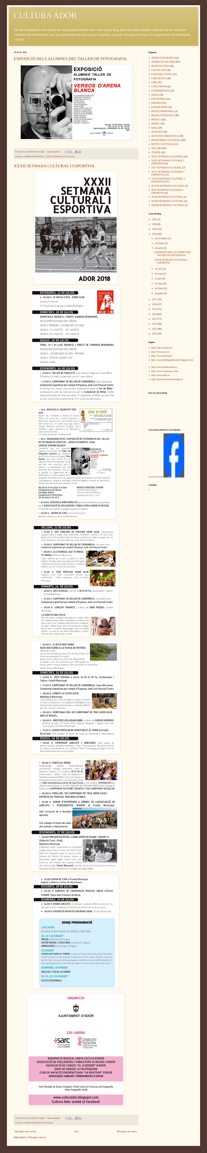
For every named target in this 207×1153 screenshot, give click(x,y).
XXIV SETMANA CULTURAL (167, 156)
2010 (155, 333)
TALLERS (156, 148)
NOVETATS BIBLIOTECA (165, 136)
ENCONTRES (158, 99)
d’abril (158, 278)
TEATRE (155, 152)
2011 (154, 329)
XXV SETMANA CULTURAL (166, 167)
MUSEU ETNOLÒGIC (162, 115)
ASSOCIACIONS (160, 66)
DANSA (155, 95)
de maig (159, 273)
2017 (155, 299)
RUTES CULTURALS (162, 144)
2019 (155, 229)
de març (159, 283)
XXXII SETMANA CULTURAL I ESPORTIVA (54, 166)
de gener (159, 293)
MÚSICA (156, 119)
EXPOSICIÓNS (159, 107)
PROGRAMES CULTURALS (166, 140)
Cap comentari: (54, 151)
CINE (154, 82)
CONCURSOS (158, 86)
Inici (76, 1131)
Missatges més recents (25, 1131)
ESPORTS (156, 103)
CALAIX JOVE (159, 70)
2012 (155, 324)
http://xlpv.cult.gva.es (161, 347)
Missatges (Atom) (37, 1137)
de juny (159, 269)
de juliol (159, 248)
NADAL (155, 123)
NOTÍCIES (156, 132)
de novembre (161, 238)
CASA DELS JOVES (161, 74)
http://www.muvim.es (161, 356)
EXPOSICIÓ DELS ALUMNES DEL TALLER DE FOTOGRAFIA (70, 58)
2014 (155, 314)
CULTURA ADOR (45, 15)
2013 (155, 319)
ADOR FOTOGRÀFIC (34, 156)
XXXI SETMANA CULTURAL (167, 197)
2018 (155, 234)
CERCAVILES (158, 78)
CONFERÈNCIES (160, 90)
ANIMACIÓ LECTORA (163, 62)
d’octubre (160, 243)
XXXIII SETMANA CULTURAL (168, 205)
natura (154, 127)
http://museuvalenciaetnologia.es (167, 379)
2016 (155, 304)
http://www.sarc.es (160, 352)
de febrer (159, 288)
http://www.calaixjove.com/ (164, 371)
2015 (155, 309)
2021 (155, 219)
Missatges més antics (127, 1131)
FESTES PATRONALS (162, 111)
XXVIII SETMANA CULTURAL (168, 186)
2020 (155, 224)
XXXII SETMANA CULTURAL (60, 156)
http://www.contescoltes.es (164, 367)
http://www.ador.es (160, 375)
